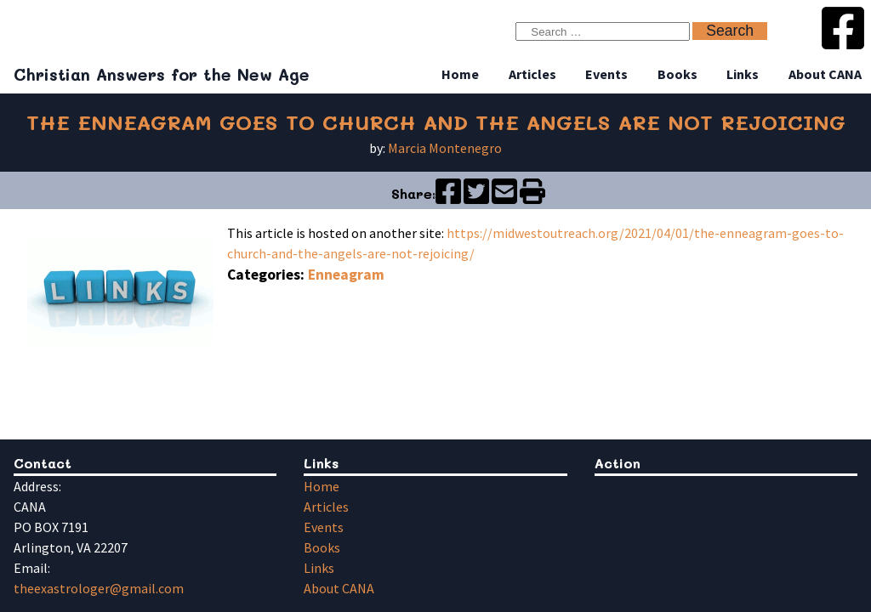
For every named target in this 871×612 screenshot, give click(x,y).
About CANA (825, 73)
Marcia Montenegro (445, 147)
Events (606, 73)
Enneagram (346, 274)
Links (742, 73)
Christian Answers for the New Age (162, 74)
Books (677, 73)
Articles (532, 73)
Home (460, 73)
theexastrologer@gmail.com (99, 588)
